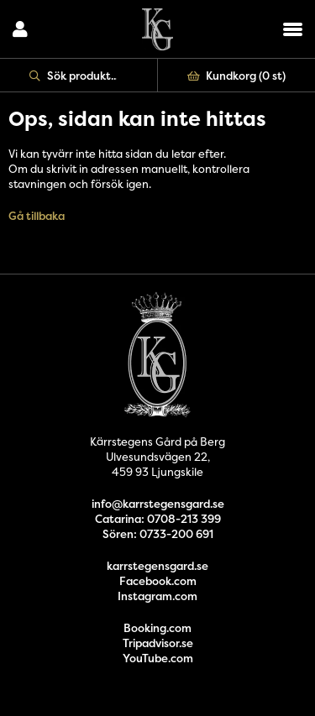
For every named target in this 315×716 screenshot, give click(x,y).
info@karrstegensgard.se (158, 503)
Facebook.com (158, 580)
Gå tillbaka (36, 215)
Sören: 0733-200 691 (157, 533)
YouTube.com (158, 658)
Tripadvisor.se (158, 643)
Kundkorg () (236, 75)
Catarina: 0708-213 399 (158, 518)
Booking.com (157, 627)
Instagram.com (157, 596)
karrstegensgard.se (157, 565)
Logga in (20, 29)
